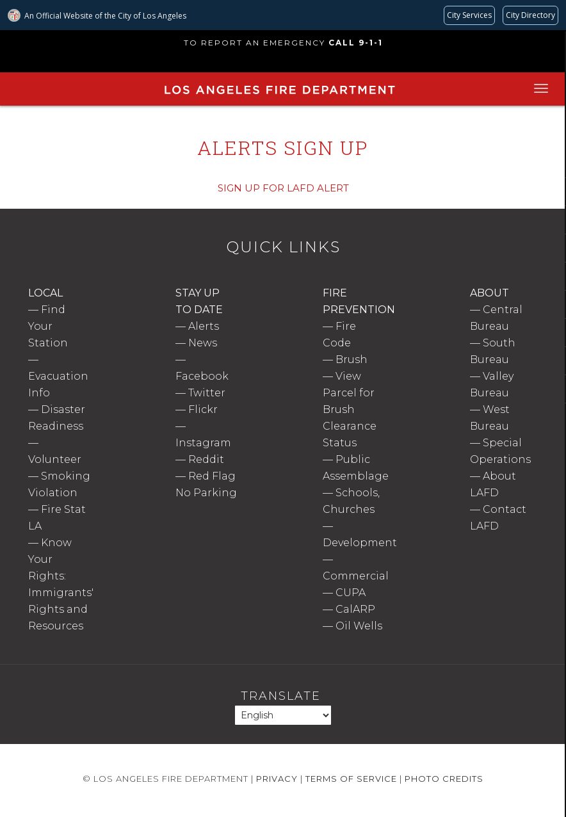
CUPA (351, 592)
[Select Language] (283, 715)
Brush (352, 359)
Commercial (356, 576)
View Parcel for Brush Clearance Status (349, 409)
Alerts (203, 326)
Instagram (203, 443)
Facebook (202, 376)
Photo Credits (444, 778)
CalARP (355, 609)
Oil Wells (359, 626)
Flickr (203, 409)
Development (360, 543)
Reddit (206, 459)
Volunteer (54, 459)
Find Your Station (48, 326)
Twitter (206, 393)
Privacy (277, 778)
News (202, 343)
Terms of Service (351, 778)
